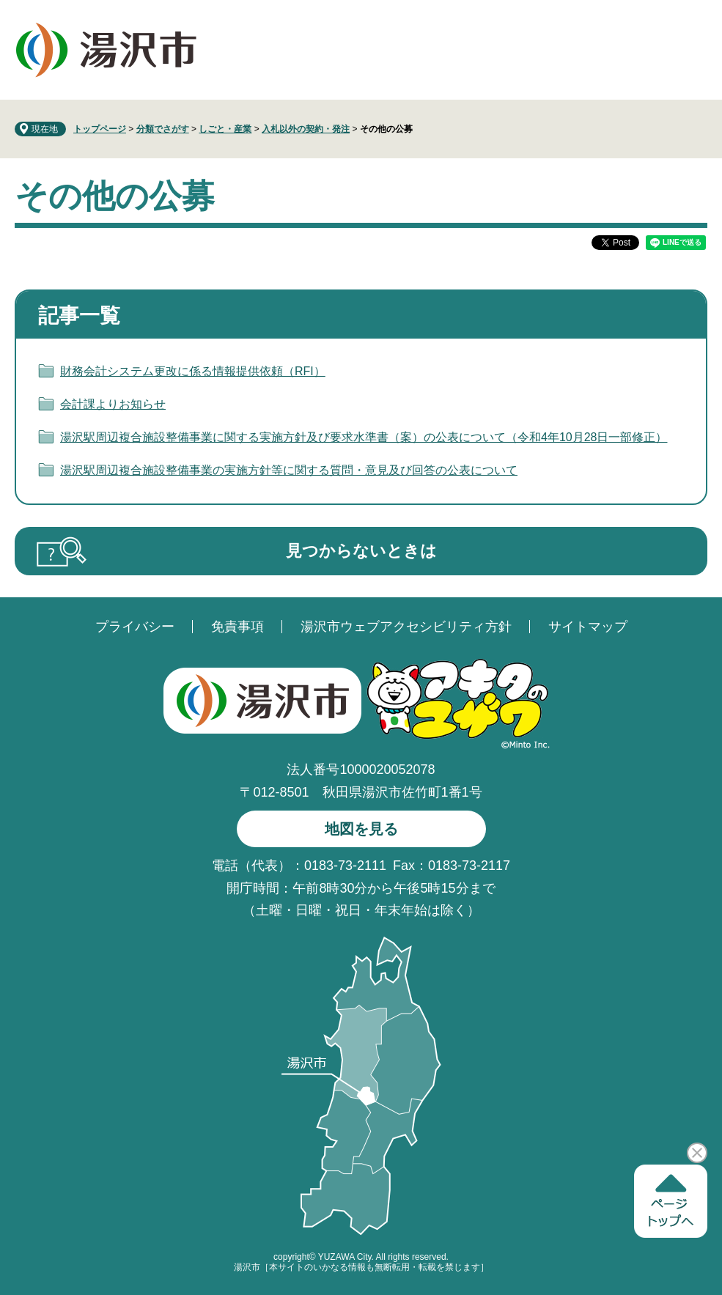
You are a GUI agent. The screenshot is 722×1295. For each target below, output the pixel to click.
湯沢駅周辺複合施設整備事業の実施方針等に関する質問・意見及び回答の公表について (288, 470)
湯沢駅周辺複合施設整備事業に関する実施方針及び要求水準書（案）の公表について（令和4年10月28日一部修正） (364, 437)
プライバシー (134, 626)
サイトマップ (587, 626)
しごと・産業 (225, 129)
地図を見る (361, 829)
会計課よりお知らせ (113, 404)
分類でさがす (162, 129)
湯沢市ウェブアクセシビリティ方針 (406, 626)
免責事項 (237, 626)
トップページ (99, 129)
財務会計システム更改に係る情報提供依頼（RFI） (192, 371)
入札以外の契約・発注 (306, 129)
